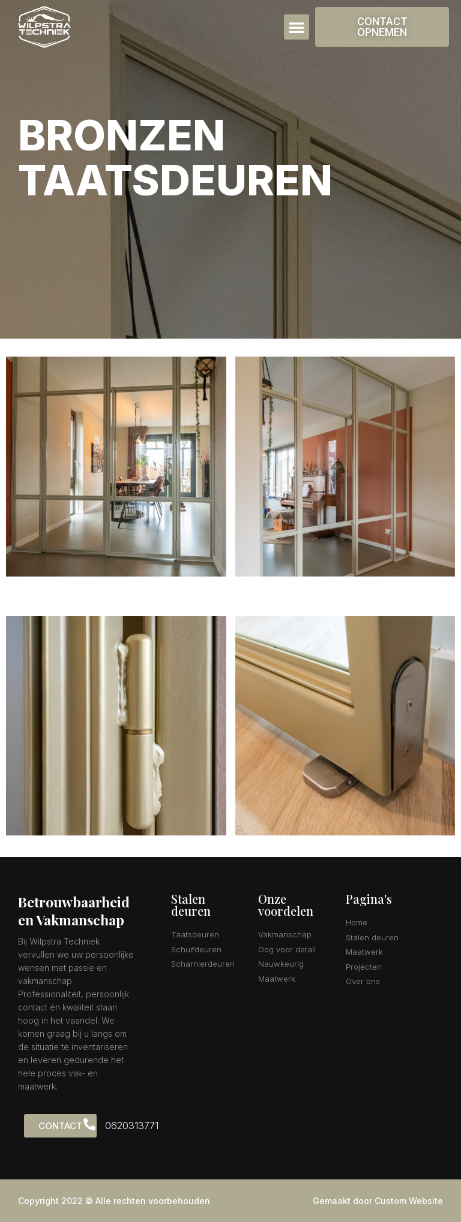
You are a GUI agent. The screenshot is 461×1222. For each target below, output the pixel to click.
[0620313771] (89, 1124)
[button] (296, 27)
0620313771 (131, 1126)
